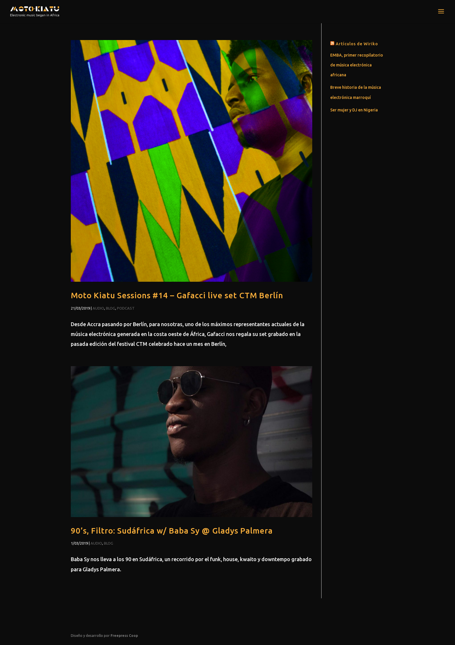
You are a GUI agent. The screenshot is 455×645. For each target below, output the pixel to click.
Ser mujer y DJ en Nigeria (354, 110)
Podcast (126, 308)
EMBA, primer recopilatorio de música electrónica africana (356, 65)
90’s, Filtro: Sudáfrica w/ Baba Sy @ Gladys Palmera (172, 530)
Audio (98, 308)
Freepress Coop (124, 635)
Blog (110, 308)
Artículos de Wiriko (357, 43)
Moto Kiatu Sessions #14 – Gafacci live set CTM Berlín (177, 295)
